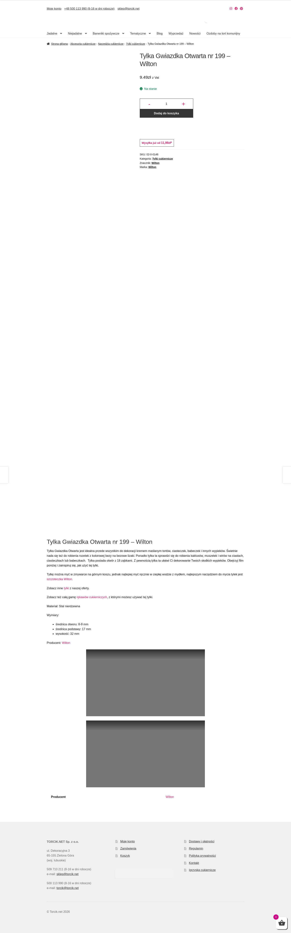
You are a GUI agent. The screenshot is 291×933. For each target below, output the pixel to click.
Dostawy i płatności (201, 841)
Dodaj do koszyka (166, 113)
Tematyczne (138, 33)
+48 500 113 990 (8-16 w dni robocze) (89, 8)
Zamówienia (128, 848)
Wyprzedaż (176, 33)
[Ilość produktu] (166, 104)
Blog (160, 33)
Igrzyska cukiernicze (202, 870)
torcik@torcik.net (67, 888)
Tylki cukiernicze (135, 43)
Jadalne (52, 33)
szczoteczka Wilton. (60, 579)
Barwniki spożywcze (106, 33)
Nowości (194, 33)
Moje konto (54, 8)
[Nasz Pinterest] (241, 8)
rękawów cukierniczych (92, 597)
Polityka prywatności (202, 855)
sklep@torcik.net (128, 8)
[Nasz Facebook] (236, 8)
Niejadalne (75, 33)
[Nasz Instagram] (231, 8)
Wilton (156, 162)
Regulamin (196, 848)
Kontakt (194, 863)
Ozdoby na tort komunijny (223, 33)
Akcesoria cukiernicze (82, 43)
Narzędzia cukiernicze (110, 43)
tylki (66, 588)
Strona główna (59, 43)
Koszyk (125, 855)
